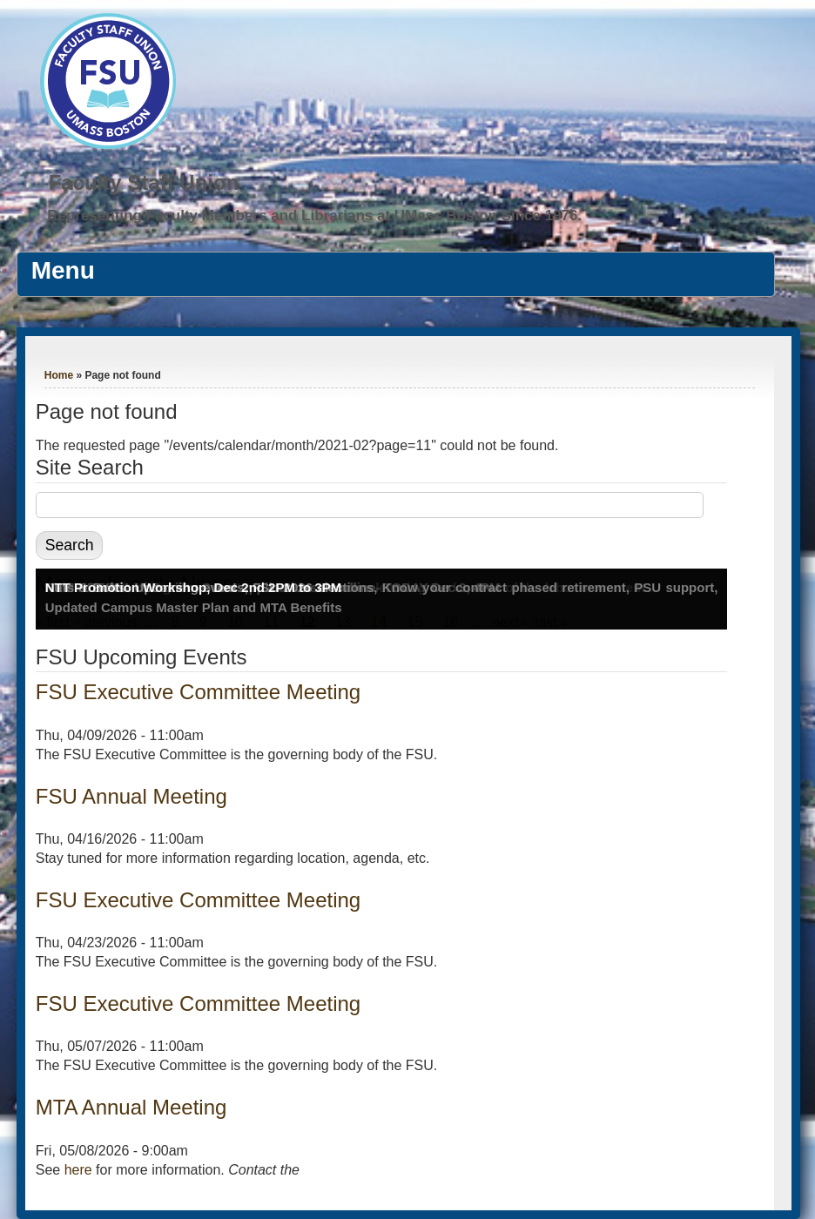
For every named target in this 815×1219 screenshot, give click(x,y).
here (78, 1169)
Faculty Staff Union (144, 182)
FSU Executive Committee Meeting (198, 692)
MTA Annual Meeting (131, 1107)
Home (58, 375)
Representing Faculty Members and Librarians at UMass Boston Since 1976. (314, 215)
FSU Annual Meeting (131, 796)
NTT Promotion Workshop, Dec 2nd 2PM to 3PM (193, 587)
